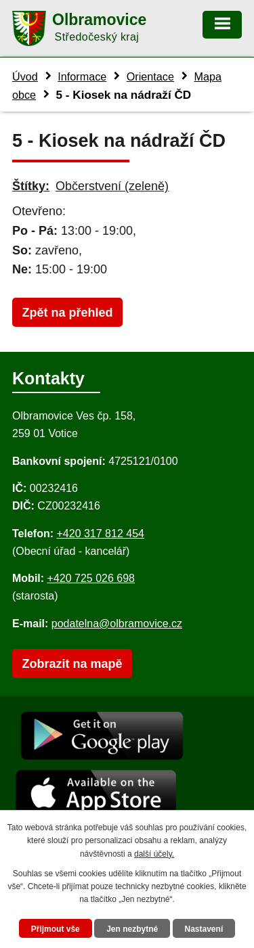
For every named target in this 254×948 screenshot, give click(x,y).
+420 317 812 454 (100, 533)
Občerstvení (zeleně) (112, 186)
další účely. (154, 854)
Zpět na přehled (67, 312)
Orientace (150, 76)
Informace (82, 76)
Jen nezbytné (132, 929)
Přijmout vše (55, 929)
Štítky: (30, 186)
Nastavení (204, 929)
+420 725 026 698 (91, 578)
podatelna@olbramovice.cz (116, 623)
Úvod (25, 76)
